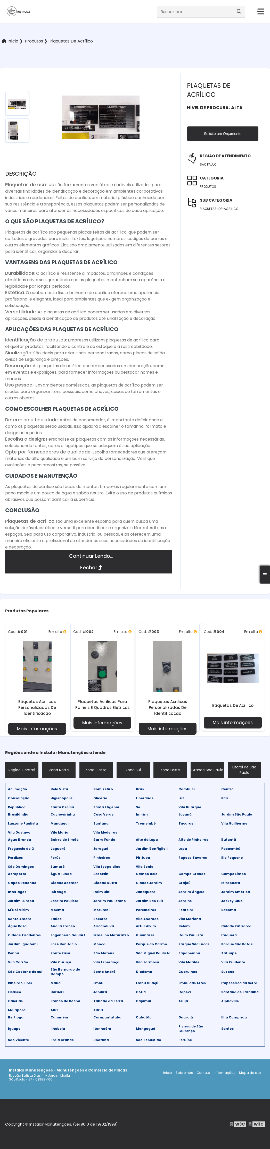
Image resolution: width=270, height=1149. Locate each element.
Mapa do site (250, 1072)
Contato (203, 1072)
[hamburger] (261, 11)
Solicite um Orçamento (222, 134)
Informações (224, 1072)
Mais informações (37, 729)
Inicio (167, 1072)
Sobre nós (184, 1072)
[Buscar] (239, 12)
